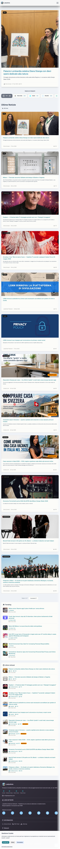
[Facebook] (3, 813)
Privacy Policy (23, 842)
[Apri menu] (57, 2)
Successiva (33, 599)
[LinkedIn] (38, 813)
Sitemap (24, 824)
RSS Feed (5, 108)
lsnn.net (6, 837)
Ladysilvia (7, 785)
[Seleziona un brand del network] (30, 832)
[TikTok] (30, 813)
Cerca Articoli (6, 824)
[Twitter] (21, 813)
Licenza (37, 842)
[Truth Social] (56, 813)
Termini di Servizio (31, 842)
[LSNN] (47, 813)
